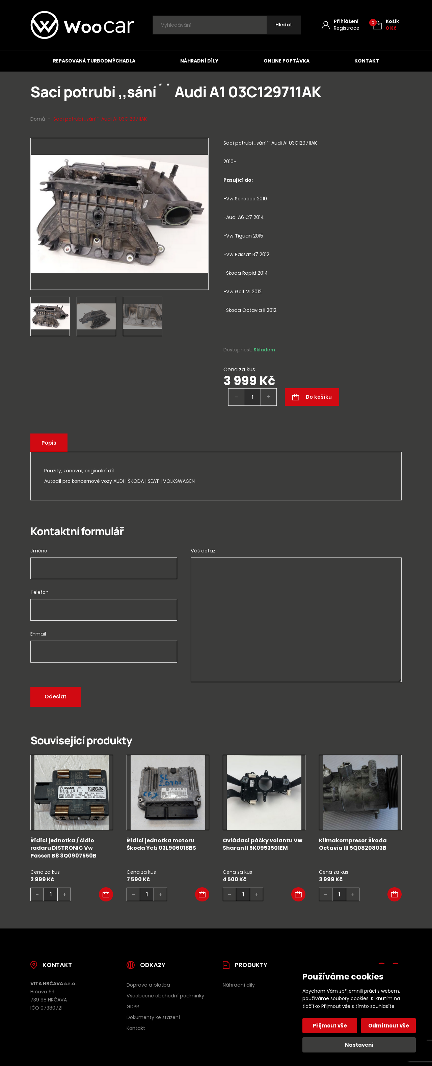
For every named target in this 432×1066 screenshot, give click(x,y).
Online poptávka (286, 60)
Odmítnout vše (388, 1025)
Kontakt (366, 60)
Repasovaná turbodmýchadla (94, 60)
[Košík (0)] (386, 25)
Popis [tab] (49, 442)
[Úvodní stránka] (82, 25)
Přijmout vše (330, 1025)
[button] (106, 894)
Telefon (39, 592)
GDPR (133, 1006)
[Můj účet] (340, 25)
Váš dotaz (203, 550)
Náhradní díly (199, 60)
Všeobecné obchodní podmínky (165, 995)
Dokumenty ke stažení (153, 1017)
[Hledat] (284, 25)
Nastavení (359, 1044)
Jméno (38, 550)
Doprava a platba (148, 985)
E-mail (38, 633)
